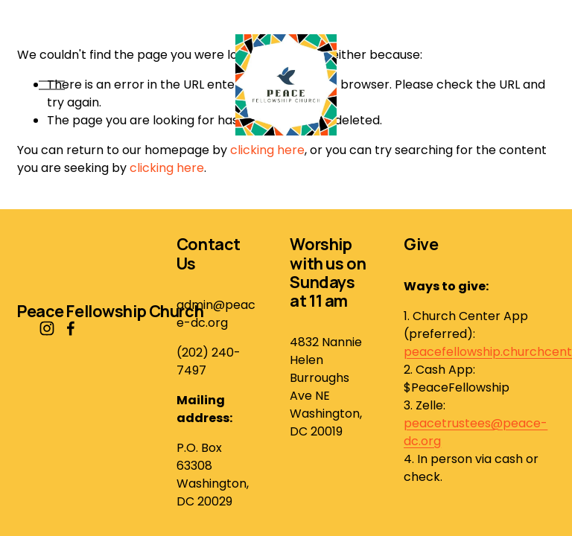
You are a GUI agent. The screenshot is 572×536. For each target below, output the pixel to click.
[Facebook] (70, 328)
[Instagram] (46, 328)
